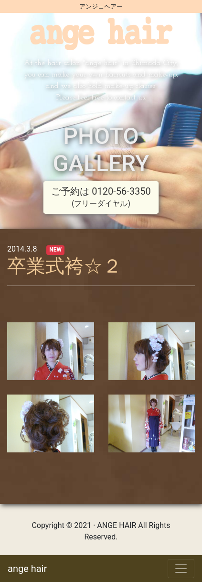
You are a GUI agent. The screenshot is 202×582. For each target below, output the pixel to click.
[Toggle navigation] (181, 568)
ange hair (27, 568)
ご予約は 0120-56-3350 (100, 197)
